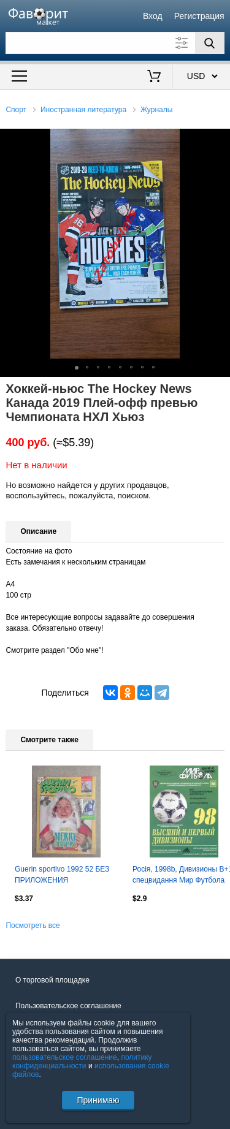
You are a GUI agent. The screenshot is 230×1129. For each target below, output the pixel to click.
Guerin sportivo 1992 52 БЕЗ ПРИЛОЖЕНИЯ (62, 874)
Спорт (16, 109)
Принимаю (98, 1100)
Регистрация (199, 16)
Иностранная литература (83, 109)
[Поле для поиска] (115, 43)
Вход (153, 16)
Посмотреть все (32, 925)
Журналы (156, 109)
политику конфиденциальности (82, 1061)
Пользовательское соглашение (68, 1006)
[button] (219, 140)
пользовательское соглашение (64, 1057)
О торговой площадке (52, 980)
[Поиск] (209, 43)
